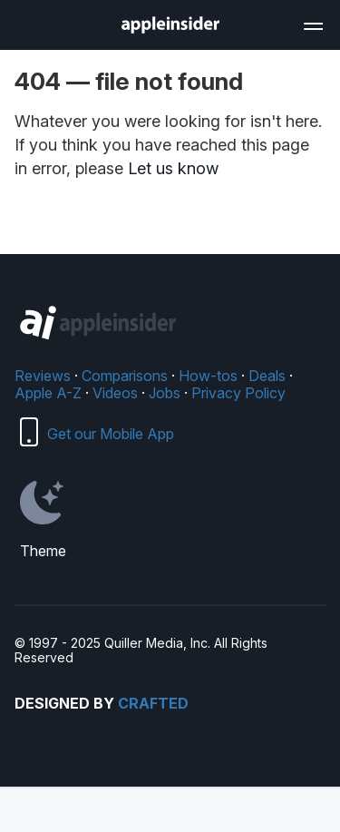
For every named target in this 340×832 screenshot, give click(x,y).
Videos (115, 393)
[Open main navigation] (311, 23)
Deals (267, 376)
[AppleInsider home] (170, 25)
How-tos (208, 376)
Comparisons (125, 376)
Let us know (173, 168)
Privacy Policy (238, 393)
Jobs (164, 393)
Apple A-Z (48, 393)
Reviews (43, 376)
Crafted (153, 703)
